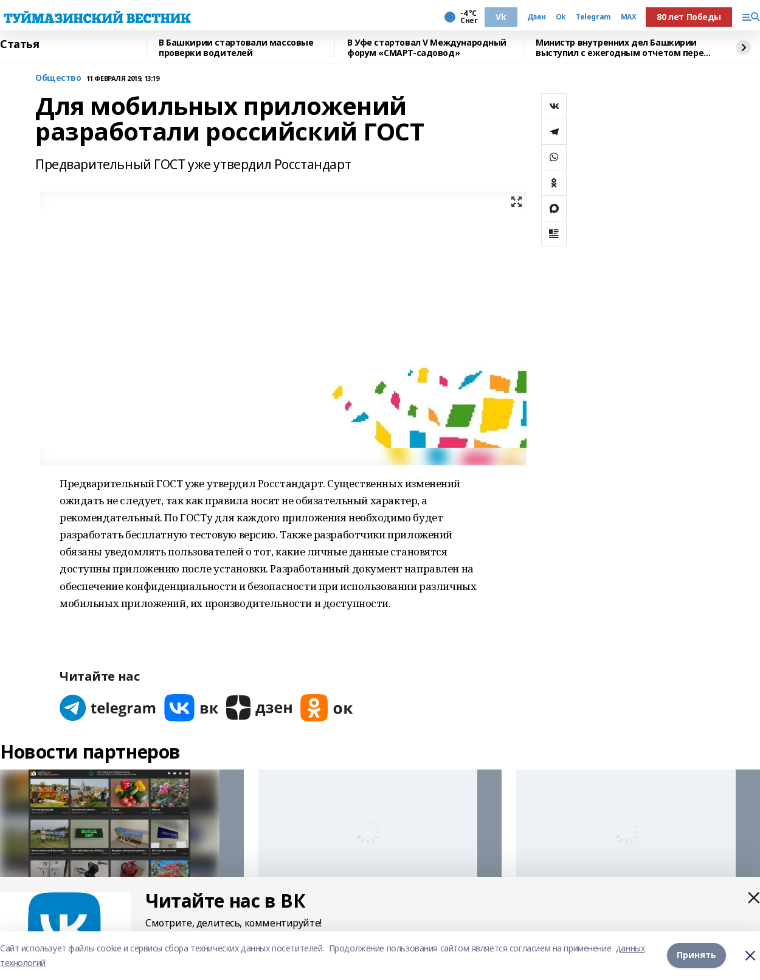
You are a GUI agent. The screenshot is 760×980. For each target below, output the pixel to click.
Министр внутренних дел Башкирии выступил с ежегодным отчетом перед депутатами (623, 48)
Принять (696, 955)
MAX (629, 17)
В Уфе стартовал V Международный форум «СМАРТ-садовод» (426, 48)
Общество (58, 78)
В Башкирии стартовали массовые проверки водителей (236, 48)
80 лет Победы (689, 17)
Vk (501, 17)
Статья (19, 44)
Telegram (593, 17)
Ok (561, 17)
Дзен (536, 17)
